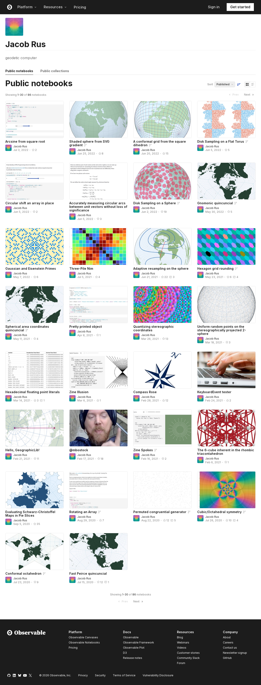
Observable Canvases (83, 637)
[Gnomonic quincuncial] (226, 181)
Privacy (83, 675)
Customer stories (188, 652)
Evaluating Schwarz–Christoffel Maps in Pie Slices (30, 513)
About (227, 637)
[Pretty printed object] (98, 304)
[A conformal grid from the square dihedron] (162, 119)
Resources (55, 7)
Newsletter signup (235, 652)
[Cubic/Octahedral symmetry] (226, 489)
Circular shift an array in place (29, 203)
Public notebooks (19, 71)
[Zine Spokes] (162, 428)
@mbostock (78, 450)
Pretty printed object (85, 326)
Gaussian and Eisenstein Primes (30, 268)
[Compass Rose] (162, 369)
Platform (27, 7)
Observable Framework (138, 642)
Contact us (230, 647)
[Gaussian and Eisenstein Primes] (34, 246)
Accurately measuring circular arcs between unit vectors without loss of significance (98, 206)
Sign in (214, 7)
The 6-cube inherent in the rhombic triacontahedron (225, 451)
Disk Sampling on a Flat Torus (220, 141)
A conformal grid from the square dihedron (159, 143)
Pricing (80, 7)
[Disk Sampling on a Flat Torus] (226, 119)
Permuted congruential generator (159, 512)
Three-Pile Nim (81, 268)
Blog (180, 637)
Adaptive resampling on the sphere (161, 268)
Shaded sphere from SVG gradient (89, 143)
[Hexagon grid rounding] (226, 246)
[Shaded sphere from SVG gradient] (98, 119)
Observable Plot (133, 647)
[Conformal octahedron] (34, 551)
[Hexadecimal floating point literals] (34, 369)
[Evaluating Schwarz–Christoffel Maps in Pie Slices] (34, 489)
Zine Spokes (143, 450)
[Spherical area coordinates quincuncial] (34, 304)
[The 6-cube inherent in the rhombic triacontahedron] (226, 428)
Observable (131, 637)
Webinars (183, 642)
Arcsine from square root (25, 141)
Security (100, 675)
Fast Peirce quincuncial (88, 573)
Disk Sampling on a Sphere (154, 203)
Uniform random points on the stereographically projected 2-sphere (221, 330)
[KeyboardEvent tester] (226, 369)
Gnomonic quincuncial (215, 203)
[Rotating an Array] (98, 489)
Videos (181, 647)
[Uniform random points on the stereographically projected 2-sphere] (226, 304)
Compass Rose (145, 392)
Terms (124, 675)
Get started (240, 7)
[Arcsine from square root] (34, 119)
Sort (210, 84)
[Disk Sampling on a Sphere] (162, 181)
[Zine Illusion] (98, 369)
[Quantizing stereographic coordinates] (162, 304)
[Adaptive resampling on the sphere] (162, 246)
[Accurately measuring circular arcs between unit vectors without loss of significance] (98, 181)
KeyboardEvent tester (214, 392)
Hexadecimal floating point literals (32, 392)
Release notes (132, 658)
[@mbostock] (98, 428)
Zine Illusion (78, 392)
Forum (181, 663)
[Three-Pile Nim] (98, 246)
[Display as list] (252, 84)
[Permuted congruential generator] (162, 489)
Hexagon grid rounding (215, 268)
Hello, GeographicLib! (22, 450)
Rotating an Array (83, 512)
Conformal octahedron (23, 573)
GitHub (227, 658)
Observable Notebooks (84, 642)
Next (249, 94)
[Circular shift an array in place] (34, 181)
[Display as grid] (247, 84)
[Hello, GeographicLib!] (34, 428)
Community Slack (188, 658)
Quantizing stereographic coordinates (153, 328)
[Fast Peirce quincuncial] (98, 551)
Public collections (54, 71)
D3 (125, 652)
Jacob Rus (20, 146)
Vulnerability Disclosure (158, 675)
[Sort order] (239, 84)
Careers (228, 642)
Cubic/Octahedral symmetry (219, 512)
